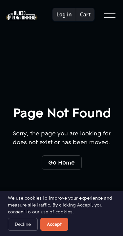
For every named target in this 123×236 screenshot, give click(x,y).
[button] (109, 15)
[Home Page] (21, 16)
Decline (23, 224)
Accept (54, 224)
